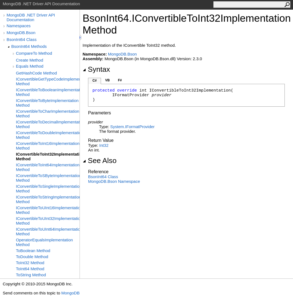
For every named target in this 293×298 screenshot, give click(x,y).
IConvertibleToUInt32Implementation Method (48, 220)
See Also (100, 160)
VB (107, 80)
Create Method (29, 60)
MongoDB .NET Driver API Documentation (31, 17)
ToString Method (31, 274)
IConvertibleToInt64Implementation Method (48, 167)
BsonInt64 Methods (29, 46)
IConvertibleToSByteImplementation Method (48, 178)
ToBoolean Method (33, 250)
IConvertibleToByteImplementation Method (47, 102)
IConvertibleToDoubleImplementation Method (48, 135)
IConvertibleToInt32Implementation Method (48, 156)
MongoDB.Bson (21, 32)
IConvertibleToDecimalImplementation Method (48, 124)
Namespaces (19, 25)
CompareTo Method (34, 53)
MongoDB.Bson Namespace (114, 181)
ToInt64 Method (30, 268)
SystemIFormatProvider (132, 126)
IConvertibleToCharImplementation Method (47, 113)
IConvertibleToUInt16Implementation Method (48, 210)
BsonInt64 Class (21, 39)
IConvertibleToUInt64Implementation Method (48, 231)
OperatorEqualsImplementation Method (44, 242)
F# (120, 80)
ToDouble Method (32, 256)
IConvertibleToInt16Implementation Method (48, 145)
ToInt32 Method (30, 262)
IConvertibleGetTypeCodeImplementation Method (48, 81)
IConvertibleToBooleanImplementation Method (48, 92)
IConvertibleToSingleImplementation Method (48, 188)
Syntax (96, 69)
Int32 (103, 145)
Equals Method (29, 66)
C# (94, 80)
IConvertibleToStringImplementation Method (48, 199)
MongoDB (70, 293)
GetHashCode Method (36, 73)
